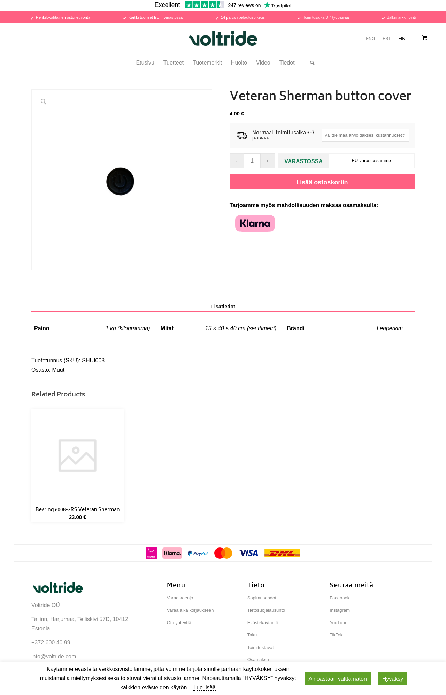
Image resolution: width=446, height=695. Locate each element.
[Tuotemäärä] (252, 160)
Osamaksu (258, 659)
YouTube (338, 622)
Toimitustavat (260, 647)
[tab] (223, 307)
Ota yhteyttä (179, 622)
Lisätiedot (223, 306)
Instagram (340, 610)
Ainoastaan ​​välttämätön (338, 679)
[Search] (310, 62)
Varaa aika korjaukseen (190, 610)
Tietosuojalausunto (266, 610)
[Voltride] (223, 38)
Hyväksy (392, 679)
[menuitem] (145, 62)
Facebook (339, 597)
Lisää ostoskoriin (322, 182)
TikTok (336, 634)
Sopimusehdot (261, 597)
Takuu (253, 634)
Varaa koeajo (180, 597)
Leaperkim (390, 328)
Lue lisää (204, 687)
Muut (58, 370)
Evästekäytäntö (262, 622)
